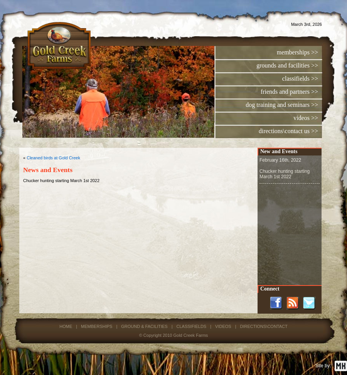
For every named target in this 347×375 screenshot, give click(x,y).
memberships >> (297, 52)
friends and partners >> (289, 91)
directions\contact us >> (288, 131)
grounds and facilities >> (287, 65)
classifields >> (300, 78)
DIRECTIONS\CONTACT (263, 326)
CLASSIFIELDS (192, 326)
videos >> (305, 118)
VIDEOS (223, 326)
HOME (65, 326)
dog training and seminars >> (282, 104)
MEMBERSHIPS (96, 326)
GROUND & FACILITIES (144, 326)
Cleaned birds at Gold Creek (53, 157)
